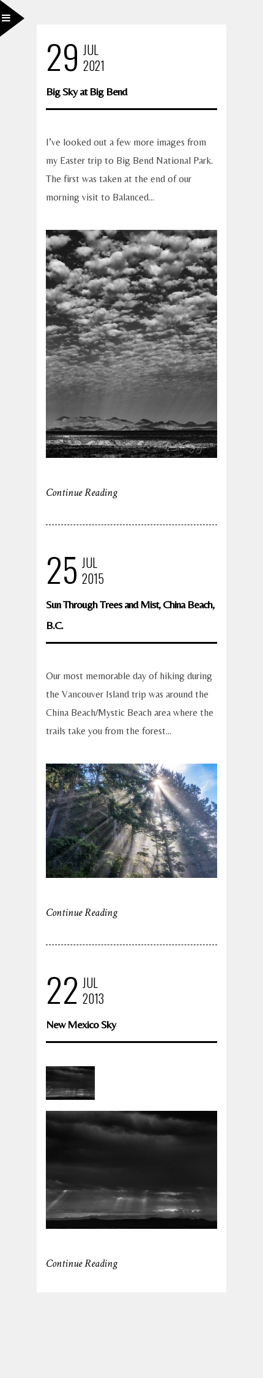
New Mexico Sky (81, 1024)
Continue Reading (81, 492)
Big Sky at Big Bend (86, 91)
